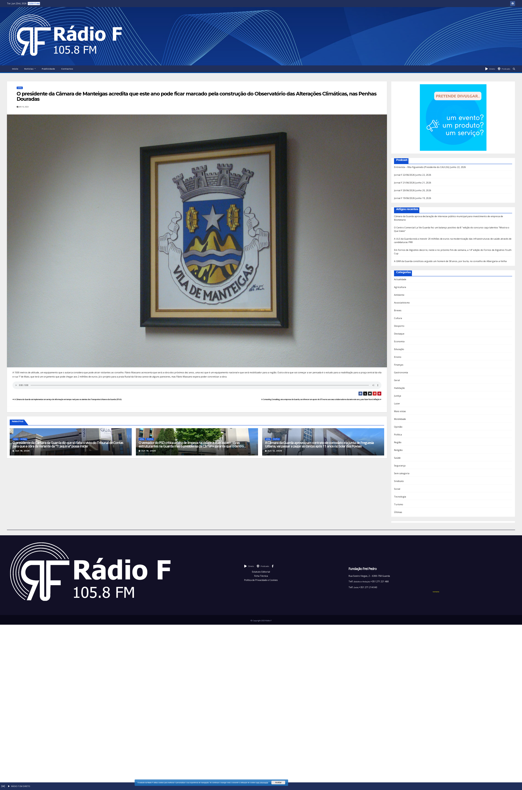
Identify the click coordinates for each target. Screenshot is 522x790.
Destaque (399, 333)
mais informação (262, 782)
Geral (19, 88)
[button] (514, 69)
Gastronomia (401, 372)
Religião (398, 450)
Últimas (24, 439)
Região (397, 442)
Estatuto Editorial (261, 571)
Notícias (30, 69)
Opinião (398, 426)
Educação (399, 349)
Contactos (67, 69)
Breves (397, 310)
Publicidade (48, 69)
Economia (399, 341)
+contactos (436, 592)
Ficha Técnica (261, 575)
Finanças (398, 364)
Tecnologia (400, 496)
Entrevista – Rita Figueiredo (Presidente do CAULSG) (421, 167)
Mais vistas (400, 411)
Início (15, 69)
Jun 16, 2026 (148, 451)
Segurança (399, 465)
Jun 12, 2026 (275, 451)
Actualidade (400, 279)
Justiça (397, 395)
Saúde (397, 457)
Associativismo (402, 302)
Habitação (399, 388)
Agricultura (400, 287)
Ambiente (399, 294)
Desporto (399, 325)
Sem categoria (401, 473)
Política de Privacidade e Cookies (261, 580)
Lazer (397, 403)
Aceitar (278, 782)
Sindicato (399, 481)
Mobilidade (400, 419)
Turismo (398, 504)
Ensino (397, 356)
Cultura (398, 318)
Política (150, 439)
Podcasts (506, 69)
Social (397, 488)
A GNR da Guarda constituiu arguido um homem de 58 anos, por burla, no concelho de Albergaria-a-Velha (450, 261)
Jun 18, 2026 (22, 451)
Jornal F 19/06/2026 (404, 198)
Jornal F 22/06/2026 (404, 174)
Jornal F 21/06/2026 (404, 182)
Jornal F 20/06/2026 (404, 190)
